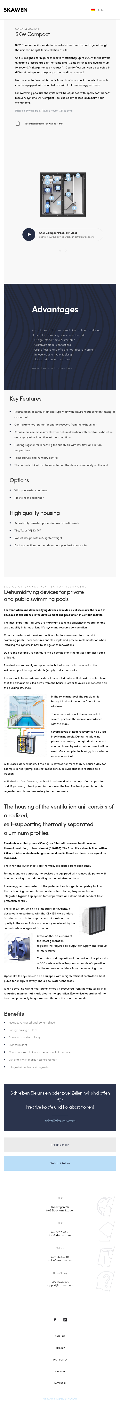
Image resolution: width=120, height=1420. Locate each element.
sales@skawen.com (60, 1260)
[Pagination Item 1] (60, 250)
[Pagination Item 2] (66, 250)
